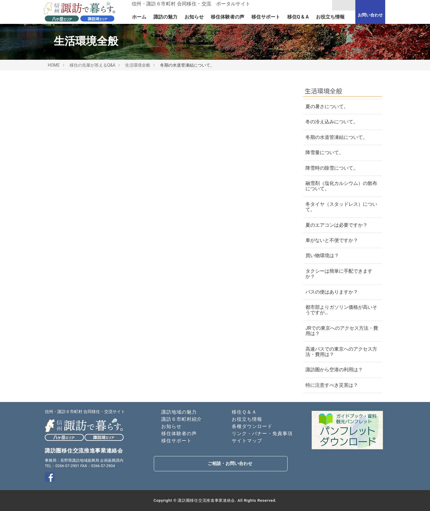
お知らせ (194, 17)
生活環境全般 (137, 65)
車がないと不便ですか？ (331, 240)
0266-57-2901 (67, 466)
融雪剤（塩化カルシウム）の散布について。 (341, 185)
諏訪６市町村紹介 (181, 419)
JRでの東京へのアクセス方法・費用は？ (341, 330)
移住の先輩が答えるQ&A (92, 65)
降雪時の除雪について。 (331, 168)
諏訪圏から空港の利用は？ (334, 369)
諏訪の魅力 (165, 17)
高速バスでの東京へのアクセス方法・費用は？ (341, 351)
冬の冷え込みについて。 (331, 122)
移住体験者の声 (227, 17)
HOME (54, 65)
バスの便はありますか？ (331, 292)
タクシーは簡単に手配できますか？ (338, 273)
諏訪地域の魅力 (179, 412)
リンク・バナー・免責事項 (262, 433)
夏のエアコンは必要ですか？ (336, 225)
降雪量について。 (324, 152)
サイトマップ (247, 441)
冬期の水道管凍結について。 (336, 137)
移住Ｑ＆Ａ (244, 412)
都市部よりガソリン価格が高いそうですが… (341, 309)
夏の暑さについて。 (326, 106)
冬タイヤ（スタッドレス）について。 (341, 206)
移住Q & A (298, 17)
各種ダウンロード (252, 426)
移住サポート (265, 17)
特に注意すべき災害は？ (331, 385)
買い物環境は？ (322, 255)
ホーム (139, 17)
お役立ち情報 (330, 17)
